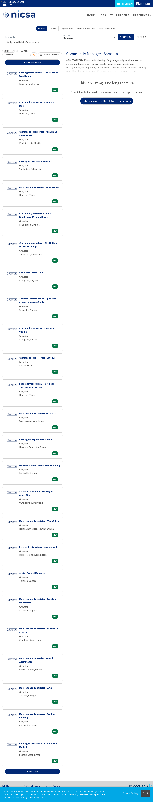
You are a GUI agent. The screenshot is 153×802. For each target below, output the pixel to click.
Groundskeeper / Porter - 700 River (37, 357)
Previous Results (32, 62)
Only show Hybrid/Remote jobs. (23, 42)
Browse (52, 28)
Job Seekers (125, 4)
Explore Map (67, 28)
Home (91, 15)
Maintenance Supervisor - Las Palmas (39, 187)
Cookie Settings (130, 793)
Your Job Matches (86, 28)
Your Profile (119, 15)
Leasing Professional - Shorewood (38, 546)
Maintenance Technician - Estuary (37, 413)
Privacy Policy (51, 786)
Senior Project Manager (32, 572)
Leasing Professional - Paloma (36, 161)
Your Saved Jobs (107, 28)
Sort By (8, 54)
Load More (32, 771)
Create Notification (49, 54)
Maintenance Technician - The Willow (39, 520)
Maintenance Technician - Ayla (35, 687)
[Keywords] (32, 37)
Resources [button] (141, 15)
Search (41, 28)
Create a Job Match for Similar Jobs (107, 101)
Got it (146, 793)
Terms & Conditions (27, 786)
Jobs (102, 15)
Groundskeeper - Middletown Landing (39, 465)
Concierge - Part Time (31, 272)
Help (7, 786)
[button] (141, 37)
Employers (143, 4)
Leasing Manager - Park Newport (37, 439)
